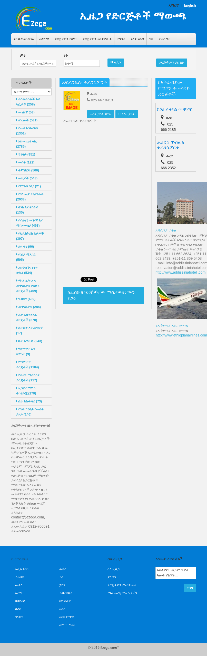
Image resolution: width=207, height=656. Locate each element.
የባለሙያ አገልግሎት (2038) (29, 196)
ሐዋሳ (62, 569)
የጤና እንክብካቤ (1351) (27, 130)
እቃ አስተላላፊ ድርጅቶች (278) (26, 317)
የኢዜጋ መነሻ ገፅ (24, 39)
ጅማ (62, 585)
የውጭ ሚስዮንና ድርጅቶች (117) (27, 377)
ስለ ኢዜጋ (113, 569)
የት (66, 55)
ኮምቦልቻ (65, 601)
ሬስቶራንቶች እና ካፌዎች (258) (28, 101)
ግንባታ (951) (25, 154)
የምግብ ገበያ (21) (28, 186)
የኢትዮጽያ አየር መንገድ (172, 325)
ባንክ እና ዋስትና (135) (27, 209)
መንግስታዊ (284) (28, 307)
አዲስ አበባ (21, 569)
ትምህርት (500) (27, 170)
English (190, 5)
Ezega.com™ (109, 648)
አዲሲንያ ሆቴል (165, 230)
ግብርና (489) (26, 299)
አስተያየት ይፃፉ (100, 114)
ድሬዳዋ (19, 577)
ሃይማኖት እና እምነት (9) (25, 351)
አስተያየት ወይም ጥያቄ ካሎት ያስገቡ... (175, 573)
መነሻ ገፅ (44, 39)
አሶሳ (62, 609)
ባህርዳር (20, 601)
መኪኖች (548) (27, 178)
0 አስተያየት (127, 114)
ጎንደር (19, 617)
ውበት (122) (25, 162)
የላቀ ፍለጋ (137, 39)
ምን (22, 55)
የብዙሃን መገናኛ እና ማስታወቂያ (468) (29, 222)
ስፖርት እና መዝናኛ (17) (29, 330)
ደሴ (61, 577)
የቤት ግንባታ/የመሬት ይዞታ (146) (30, 411)
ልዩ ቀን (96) (25, 246)
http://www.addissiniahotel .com (180, 272)
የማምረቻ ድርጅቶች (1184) (27, 364)
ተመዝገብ (164, 39)
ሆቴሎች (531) (27, 120)
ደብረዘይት (65, 593)
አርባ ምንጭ (67, 617)
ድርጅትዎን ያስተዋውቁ (97, 39)
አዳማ (19, 593)
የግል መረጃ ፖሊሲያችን (122, 593)
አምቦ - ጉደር (67, 625)
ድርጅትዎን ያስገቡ (66, 39)
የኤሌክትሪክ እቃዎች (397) (30, 235)
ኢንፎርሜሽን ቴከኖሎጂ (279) (26, 390)
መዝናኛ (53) (25, 112)
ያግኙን (121, 39)
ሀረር (18, 609)
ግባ (151, 39)
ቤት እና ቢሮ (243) (29, 341)
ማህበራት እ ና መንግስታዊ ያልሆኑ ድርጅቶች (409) (28, 286)
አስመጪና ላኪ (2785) (26, 143)
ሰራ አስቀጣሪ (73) (29, 401)
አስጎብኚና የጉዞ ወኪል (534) (26, 270)
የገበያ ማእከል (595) (25, 257)
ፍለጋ (116, 62)
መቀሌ (19, 585)
